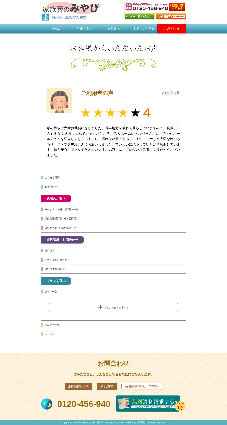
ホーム (55, 28)
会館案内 (114, 28)
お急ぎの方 (171, 28)
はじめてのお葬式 (143, 28)
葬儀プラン (84, 28)
